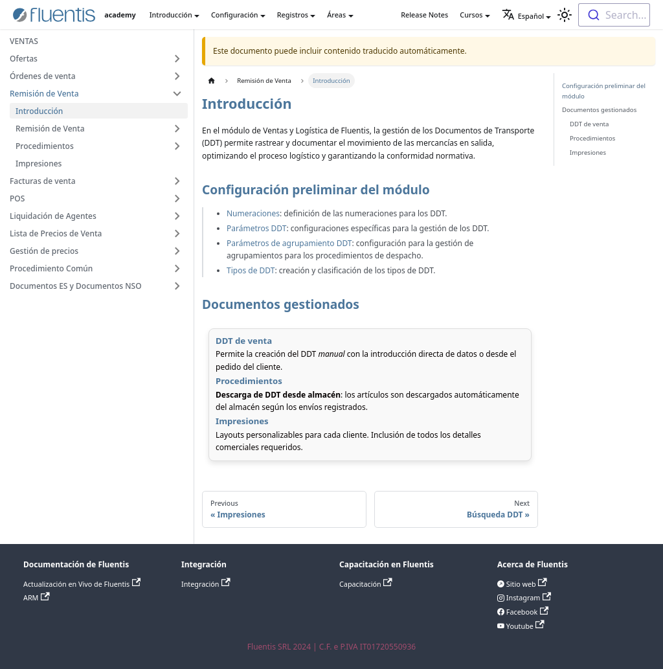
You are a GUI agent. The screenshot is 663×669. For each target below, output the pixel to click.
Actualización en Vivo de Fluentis (81, 584)
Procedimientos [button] (45, 146)
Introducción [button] (171, 14)
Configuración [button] (234, 14)
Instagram (527, 597)
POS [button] (17, 198)
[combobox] (614, 15)
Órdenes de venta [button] (43, 76)
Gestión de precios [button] (44, 250)
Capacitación (365, 584)
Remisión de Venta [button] (44, 93)
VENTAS (24, 41)
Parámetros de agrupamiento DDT (289, 243)
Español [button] (523, 16)
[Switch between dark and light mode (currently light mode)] (564, 15)
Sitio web (525, 584)
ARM (36, 597)
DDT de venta (589, 124)
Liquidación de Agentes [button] (53, 215)
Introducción (39, 111)
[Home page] (211, 80)
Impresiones (39, 163)
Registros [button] (292, 14)
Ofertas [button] (24, 58)
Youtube (524, 626)
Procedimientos (592, 138)
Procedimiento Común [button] (51, 268)
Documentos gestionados (599, 110)
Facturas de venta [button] (43, 181)
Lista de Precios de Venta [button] (56, 233)
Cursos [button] (471, 14)
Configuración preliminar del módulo (604, 91)
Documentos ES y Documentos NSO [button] (76, 285)
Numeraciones (253, 213)
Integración (205, 584)
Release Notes (424, 14)
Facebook (526, 612)
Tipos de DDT (251, 270)
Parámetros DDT (256, 228)
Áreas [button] (336, 14)
